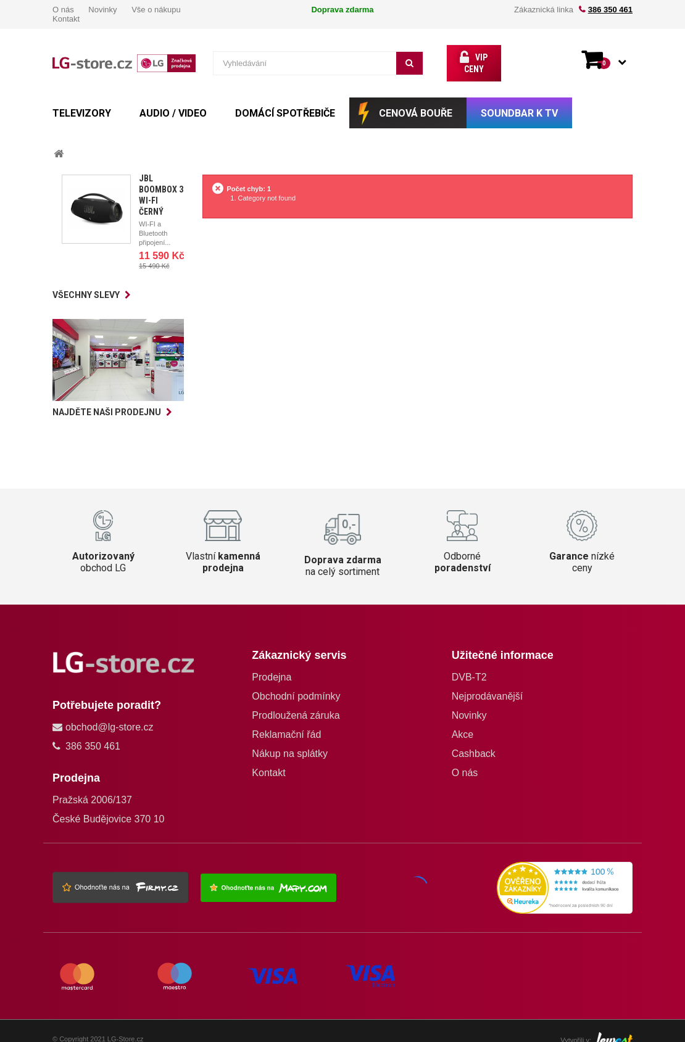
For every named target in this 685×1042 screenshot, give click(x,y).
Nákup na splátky (290, 742)
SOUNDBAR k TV (519, 102)
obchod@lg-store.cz (109, 716)
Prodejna (271, 666)
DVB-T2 (469, 666)
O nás (63, 9)
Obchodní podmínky (296, 685)
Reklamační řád (286, 723)
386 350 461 (610, 9)
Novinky (102, 9)
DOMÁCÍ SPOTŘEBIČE (285, 102)
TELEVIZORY (81, 102)
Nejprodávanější (487, 685)
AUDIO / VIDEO (173, 102)
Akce (463, 723)
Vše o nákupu (156, 9)
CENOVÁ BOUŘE (415, 102)
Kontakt (66, 18)
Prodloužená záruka (295, 704)
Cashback (474, 742)
